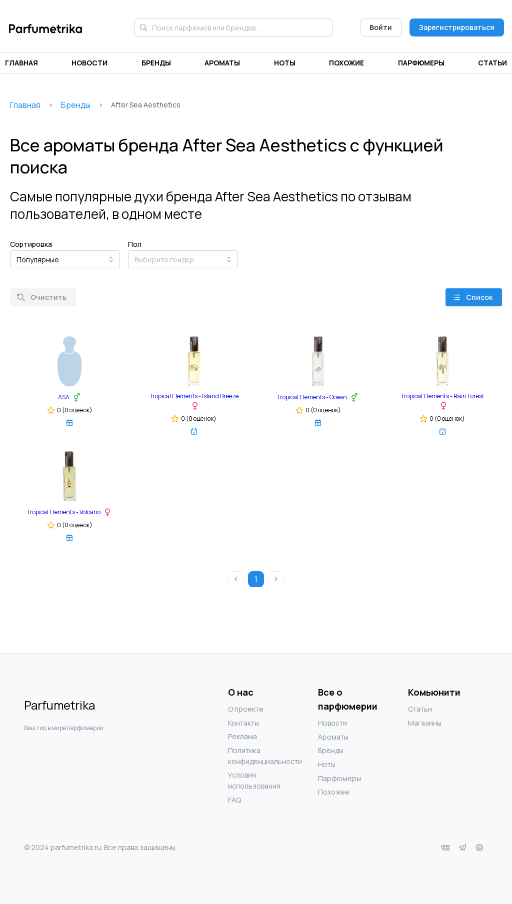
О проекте (246, 709)
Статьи (492, 62)
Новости (90, 62)
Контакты (243, 723)
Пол (135, 244)
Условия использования (248, 780)
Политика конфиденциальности (248, 756)
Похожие (346, 62)
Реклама (242, 736)
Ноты (285, 62)
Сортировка (31, 244)
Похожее (334, 792)
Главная (21, 62)
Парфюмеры (421, 62)
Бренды (156, 62)
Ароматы (222, 62)
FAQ (234, 800)
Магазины (425, 723)
